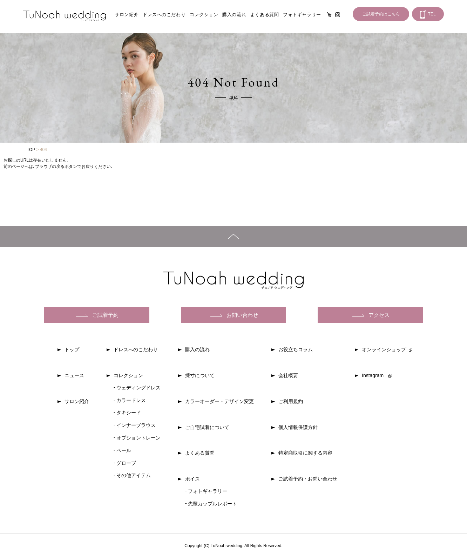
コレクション (204, 14)
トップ (72, 349)
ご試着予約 (105, 315)
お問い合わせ (242, 315)
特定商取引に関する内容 (305, 453)
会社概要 (288, 375)
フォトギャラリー (302, 14)
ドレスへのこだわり (164, 14)
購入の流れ (234, 14)
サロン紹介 (126, 14)
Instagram (337, 14)
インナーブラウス (136, 425)
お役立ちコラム (295, 349)
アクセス (379, 315)
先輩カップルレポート (212, 503)
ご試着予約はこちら (381, 14)
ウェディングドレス (138, 387)
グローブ (126, 463)
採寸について (200, 375)
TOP (31, 149)
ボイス (192, 479)
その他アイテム (133, 475)
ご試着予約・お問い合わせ (307, 479)
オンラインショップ (384, 349)
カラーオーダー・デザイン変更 (219, 401)
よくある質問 (264, 14)
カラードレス (131, 400)
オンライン (329, 14)
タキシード (128, 412)
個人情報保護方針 (298, 427)
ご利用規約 (290, 401)
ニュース (74, 375)
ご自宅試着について (207, 427)
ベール (123, 450)
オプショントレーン (138, 438)
